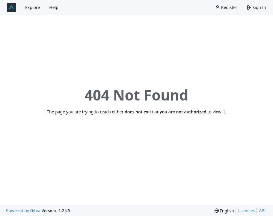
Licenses (246, 210)
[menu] (224, 211)
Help (53, 7)
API (262, 210)
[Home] (11, 7)
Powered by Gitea (23, 210)
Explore (32, 7)
